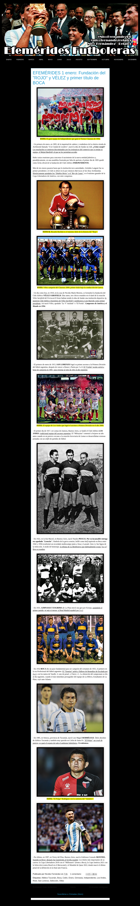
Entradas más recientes (45, 887)
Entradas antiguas (98, 887)
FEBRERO (20, 59)
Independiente (90, 878)
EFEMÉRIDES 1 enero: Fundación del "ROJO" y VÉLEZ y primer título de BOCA (69, 77)
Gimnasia (79, 878)
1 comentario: (76, 874)
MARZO (31, 59)
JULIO (69, 59)
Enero (71, 878)
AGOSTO (79, 59)
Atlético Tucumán (49, 878)
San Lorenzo (43, 881)
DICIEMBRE (132, 59)
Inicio (73, 887)
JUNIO (59, 59)
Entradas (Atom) (76, 894)
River (35, 881)
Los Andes (101, 878)
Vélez (61, 881)
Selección (54, 881)
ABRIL (41, 59)
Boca (59, 878)
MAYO (50, 59)
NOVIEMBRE (118, 59)
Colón (65, 878)
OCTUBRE (105, 59)
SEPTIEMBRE (92, 59)
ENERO (9, 59)
